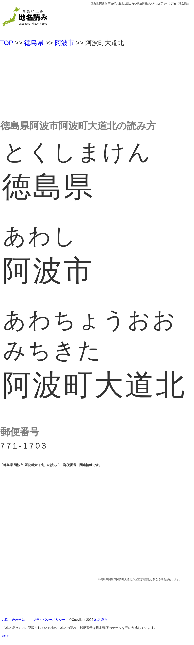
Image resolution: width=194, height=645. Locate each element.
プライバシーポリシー (49, 619)
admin (5, 635)
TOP (6, 42)
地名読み (100, 619)
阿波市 (64, 42)
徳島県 (34, 42)
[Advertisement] (97, 81)
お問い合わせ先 (13, 619)
